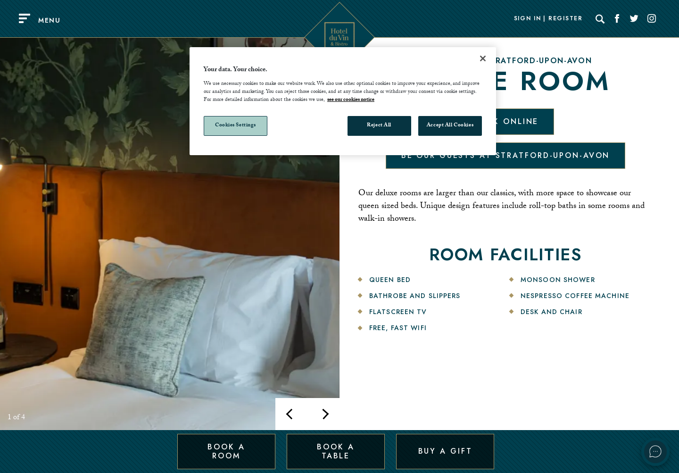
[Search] (600, 19)
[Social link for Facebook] (617, 19)
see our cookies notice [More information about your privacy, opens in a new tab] (350, 100)
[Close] (482, 58)
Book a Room (226, 451)
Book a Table (335, 451)
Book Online (505, 121)
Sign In (527, 19)
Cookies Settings (235, 125)
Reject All (379, 125)
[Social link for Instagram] (651, 19)
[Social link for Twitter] (634, 19)
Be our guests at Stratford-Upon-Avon (505, 155)
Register (565, 19)
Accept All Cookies (450, 125)
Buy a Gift (445, 451)
